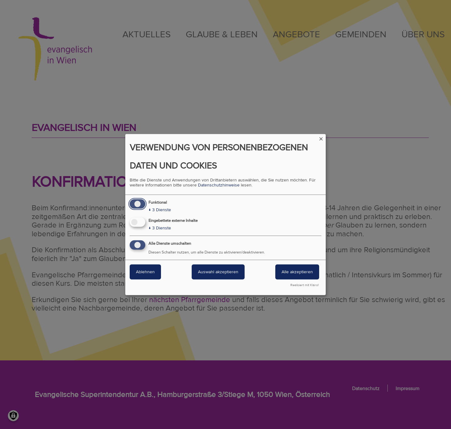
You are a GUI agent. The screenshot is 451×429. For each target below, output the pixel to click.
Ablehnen (145, 272)
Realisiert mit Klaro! (304, 285)
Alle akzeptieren (297, 272)
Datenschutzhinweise (219, 185)
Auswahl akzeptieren (218, 272)
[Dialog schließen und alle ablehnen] (321, 138)
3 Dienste (159, 210)
